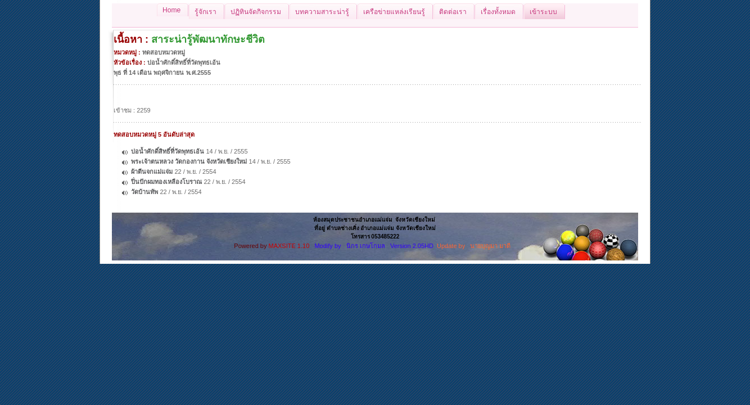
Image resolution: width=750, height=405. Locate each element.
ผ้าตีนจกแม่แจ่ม (152, 171)
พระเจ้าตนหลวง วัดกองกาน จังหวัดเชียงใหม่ (189, 161)
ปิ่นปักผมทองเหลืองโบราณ (166, 181)
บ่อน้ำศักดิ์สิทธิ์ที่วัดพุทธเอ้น (167, 151)
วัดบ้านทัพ (144, 191)
